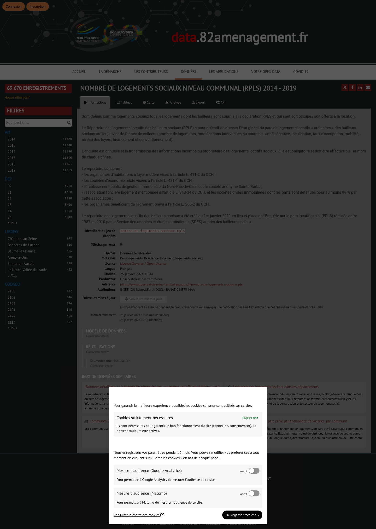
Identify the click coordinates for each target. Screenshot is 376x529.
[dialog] (188, 455)
